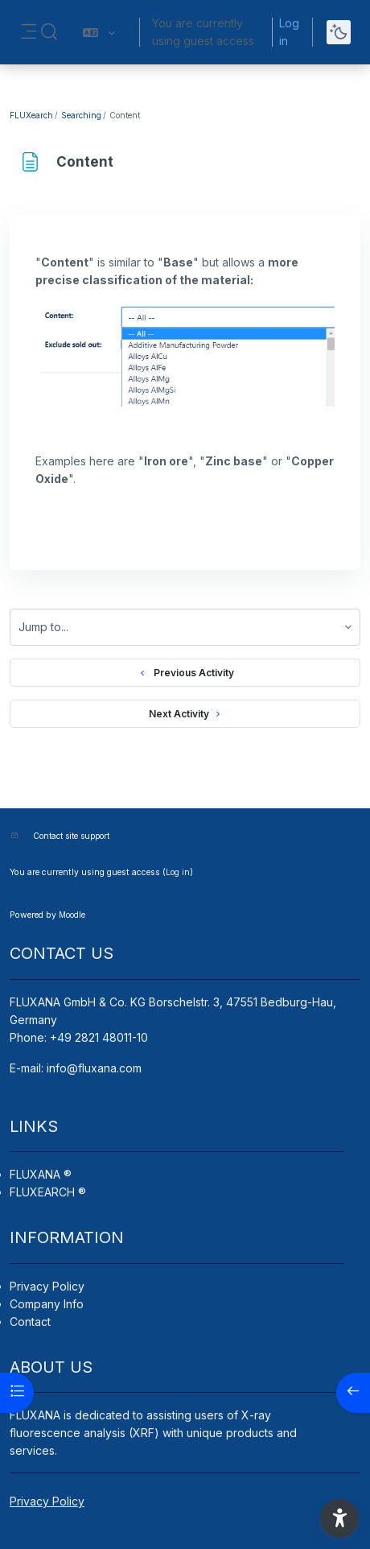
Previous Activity (185, 673)
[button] (49, 32)
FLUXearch (31, 115)
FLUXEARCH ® (48, 1192)
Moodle (72, 914)
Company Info (47, 1304)
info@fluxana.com (94, 1068)
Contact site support (71, 836)
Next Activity (185, 714)
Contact (30, 1321)
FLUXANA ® (41, 1174)
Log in (289, 32)
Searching (81, 115)
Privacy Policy (47, 1286)
